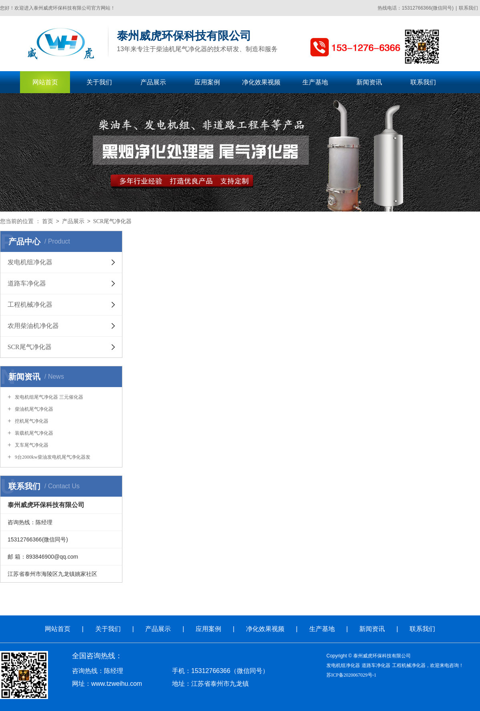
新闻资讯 (369, 82)
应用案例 (207, 82)
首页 (47, 221)
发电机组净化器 (343, 665)
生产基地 (315, 82)
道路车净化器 (376, 665)
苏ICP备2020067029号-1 (351, 675)
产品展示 (153, 82)
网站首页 (45, 82)
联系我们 (468, 8)
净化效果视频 (261, 82)
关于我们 (99, 82)
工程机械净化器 (409, 665)
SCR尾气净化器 (112, 221)
